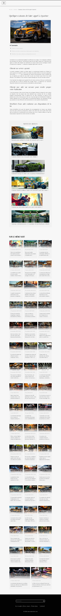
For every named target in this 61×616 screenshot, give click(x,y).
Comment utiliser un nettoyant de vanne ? (31, 491)
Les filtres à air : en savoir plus (41, 575)
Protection (34, 606)
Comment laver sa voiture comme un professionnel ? (30, 307)
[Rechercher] (30, 601)
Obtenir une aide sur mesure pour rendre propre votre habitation (25, 51)
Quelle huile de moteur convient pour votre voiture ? (31, 368)
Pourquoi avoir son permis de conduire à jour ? (31, 470)
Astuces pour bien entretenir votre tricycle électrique (30, 552)
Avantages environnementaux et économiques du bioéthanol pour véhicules (30, 224)
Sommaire (14, 45)
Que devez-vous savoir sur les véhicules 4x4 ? (30, 511)
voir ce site (18, 74)
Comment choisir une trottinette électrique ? (44, 450)
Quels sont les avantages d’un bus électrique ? (45, 552)
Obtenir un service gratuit (17, 48)
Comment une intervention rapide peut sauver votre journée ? (27, 207)
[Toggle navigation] (4, 2)
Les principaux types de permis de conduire (16, 429)
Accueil (10, 9)
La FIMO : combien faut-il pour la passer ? (16, 532)
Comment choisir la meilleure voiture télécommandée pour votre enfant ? (30, 190)
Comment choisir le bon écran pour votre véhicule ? (24, 157)
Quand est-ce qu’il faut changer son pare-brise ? (45, 389)
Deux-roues (26, 606)
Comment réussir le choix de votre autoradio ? (45, 409)
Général (15, 9)
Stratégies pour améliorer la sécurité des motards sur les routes (27, 140)
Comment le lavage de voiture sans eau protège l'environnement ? (28, 173)
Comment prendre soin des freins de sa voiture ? (16, 327)
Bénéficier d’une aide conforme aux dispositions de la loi (24, 54)
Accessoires (18, 606)
